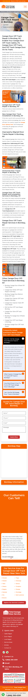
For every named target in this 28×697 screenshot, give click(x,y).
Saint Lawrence (20, 595)
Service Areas (7, 642)
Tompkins (18, 586)
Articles (6, 645)
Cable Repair (7, 633)
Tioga (17, 578)
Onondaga (18, 592)
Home (3, 11)
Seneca (18, 583)
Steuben (4, 580)
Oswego (18, 589)
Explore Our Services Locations (14, 602)
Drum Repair (7, 636)
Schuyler (4, 578)
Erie (3, 595)
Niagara (4, 589)
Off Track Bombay (19, 11)
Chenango (18, 580)
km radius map (14, 463)
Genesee (4, 592)
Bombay (9, 11)
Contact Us (7, 648)
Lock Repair (7, 639)
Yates (3, 583)
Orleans (4, 586)
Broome (4, 598)
